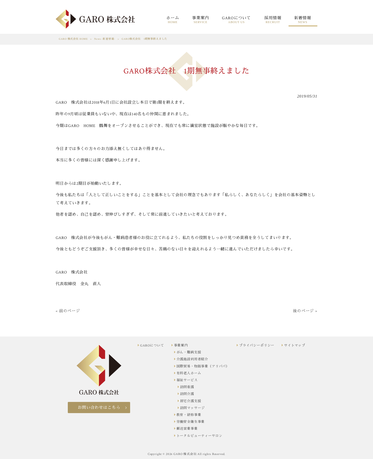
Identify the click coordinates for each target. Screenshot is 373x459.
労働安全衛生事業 (191, 422)
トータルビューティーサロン (199, 436)
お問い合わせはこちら (99, 407)
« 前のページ (68, 311)
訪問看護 (187, 387)
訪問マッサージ (192, 408)
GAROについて (152, 345)
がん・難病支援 (189, 352)
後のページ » (305, 311)
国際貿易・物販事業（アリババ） (203, 366)
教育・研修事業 (189, 415)
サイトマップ (294, 345)
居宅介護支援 (190, 401)
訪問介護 (187, 394)
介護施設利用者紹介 (192, 359)
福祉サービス (187, 380)
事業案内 (181, 345)
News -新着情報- (104, 39)
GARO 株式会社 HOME (73, 39)
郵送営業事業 (187, 429)
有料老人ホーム (189, 373)
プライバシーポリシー (256, 345)
